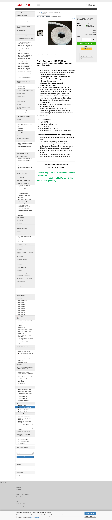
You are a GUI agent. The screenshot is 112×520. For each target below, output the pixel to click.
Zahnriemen (20, 403)
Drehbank (18, 98)
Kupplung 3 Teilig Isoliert (21, 177)
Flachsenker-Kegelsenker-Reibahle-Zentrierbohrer (24, 108)
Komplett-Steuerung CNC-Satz (22, 153)
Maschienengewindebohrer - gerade (25, 329)
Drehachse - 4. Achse (21, 96)
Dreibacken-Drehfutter (21, 101)
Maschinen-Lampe (20, 225)
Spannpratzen (20, 293)
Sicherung (18, 283)
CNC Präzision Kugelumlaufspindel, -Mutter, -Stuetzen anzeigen (25, 43)
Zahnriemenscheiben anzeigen (24, 416)
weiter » (43, 16)
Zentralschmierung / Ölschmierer (23, 431)
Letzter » (48, 16)
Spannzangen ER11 (21, 304)
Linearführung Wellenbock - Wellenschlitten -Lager (22, 202)
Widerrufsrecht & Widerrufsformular (23, 499)
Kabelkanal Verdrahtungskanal (23, 138)
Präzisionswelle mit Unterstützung (24, 199)
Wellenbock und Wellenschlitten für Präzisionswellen (25, 211)
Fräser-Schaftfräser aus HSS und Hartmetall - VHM (23, 435)
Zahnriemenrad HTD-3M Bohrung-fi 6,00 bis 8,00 (25, 425)
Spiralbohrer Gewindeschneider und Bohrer (25, 317)
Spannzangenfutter (21, 314)
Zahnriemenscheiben (21, 413)
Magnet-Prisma (20, 220)
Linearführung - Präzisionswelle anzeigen (24, 186)
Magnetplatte (19, 223)
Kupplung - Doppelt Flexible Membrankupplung (22, 174)
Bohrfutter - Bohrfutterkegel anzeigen (25, 17)
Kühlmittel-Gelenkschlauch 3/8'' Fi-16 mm (25, 161)
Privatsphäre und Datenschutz (22, 503)
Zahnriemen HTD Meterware (24, 407)
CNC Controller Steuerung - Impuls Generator (23, 27)
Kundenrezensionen (52, 55)
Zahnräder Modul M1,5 (23, 398)
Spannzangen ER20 (21, 308)
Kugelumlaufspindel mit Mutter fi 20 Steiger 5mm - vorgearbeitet (25, 56)
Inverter (18, 135)
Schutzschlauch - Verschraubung (23, 275)
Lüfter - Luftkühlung (20, 217)
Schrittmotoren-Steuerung (22, 272)
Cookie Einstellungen (20, 506)
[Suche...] (38, 5)
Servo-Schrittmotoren (21, 281)
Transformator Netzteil (21, 348)
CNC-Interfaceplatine (21, 93)
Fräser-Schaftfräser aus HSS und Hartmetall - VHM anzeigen (24, 439)
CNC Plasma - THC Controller (22, 33)
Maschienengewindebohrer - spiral (24, 331)
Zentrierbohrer (20, 114)
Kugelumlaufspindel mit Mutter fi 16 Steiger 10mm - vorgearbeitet (25, 49)
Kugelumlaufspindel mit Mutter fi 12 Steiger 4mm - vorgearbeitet (25, 69)
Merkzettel (93, 1)
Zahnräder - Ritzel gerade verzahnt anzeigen (25, 394)
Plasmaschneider (20, 256)
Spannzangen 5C (21, 302)
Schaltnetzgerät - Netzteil (22, 362)
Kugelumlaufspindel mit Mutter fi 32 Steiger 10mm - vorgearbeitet (25, 66)
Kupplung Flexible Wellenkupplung (23, 180)
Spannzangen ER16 (21, 306)
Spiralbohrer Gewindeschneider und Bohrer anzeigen (25, 321)
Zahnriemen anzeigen (22, 405)
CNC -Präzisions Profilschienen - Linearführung (24, 189)
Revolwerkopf (19, 264)
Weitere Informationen (90, 516)
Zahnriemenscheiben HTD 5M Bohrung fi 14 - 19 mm (26, 428)
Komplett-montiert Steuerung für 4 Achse (24, 150)
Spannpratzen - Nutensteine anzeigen (25, 289)
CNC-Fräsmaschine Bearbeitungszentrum (25, 90)
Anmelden (24, 456)
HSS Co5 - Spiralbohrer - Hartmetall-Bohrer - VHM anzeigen (26, 339)
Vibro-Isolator (19, 364)
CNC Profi (73, 18)
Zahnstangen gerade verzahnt (23, 400)
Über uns (24, 9)
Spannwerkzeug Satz (21, 295)
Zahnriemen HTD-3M (23, 409)
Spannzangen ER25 (21, 310)
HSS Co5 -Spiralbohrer (23, 343)
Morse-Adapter (20, 128)
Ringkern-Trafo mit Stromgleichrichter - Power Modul (25, 359)
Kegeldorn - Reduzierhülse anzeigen (26, 21)
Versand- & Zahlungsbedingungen (23, 496)
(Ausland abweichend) (90, 26)
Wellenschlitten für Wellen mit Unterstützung (23, 214)
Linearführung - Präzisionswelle (23, 183)
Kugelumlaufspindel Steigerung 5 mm (25, 73)
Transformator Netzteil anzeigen (24, 351)
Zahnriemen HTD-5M (23, 411)
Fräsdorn (19, 126)
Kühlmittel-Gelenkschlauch (22, 156)
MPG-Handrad (19, 249)
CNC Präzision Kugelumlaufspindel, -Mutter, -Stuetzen (25, 39)
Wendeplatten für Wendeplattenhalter (22, 384)
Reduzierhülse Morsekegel (24, 23)
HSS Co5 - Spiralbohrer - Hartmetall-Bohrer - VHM (25, 336)
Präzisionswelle (21, 197)
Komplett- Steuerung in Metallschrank (24, 141)
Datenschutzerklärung (34, 517)
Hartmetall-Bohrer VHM (23, 341)
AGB (17, 501)
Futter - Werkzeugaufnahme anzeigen (25, 124)
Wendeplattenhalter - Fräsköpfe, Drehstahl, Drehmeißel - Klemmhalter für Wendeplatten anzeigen (25, 373)
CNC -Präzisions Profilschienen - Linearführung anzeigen (25, 193)
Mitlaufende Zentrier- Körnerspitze (23, 244)
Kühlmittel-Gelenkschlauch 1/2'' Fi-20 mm (25, 164)
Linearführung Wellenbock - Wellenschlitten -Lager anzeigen (24, 206)
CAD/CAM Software (21, 88)
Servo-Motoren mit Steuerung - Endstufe (24, 278)
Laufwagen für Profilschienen (24, 195)
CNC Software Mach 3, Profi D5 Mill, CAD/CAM (24, 82)
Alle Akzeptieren (90, 513)
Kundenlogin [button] (85, 1)
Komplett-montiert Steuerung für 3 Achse (24, 147)
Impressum (18, 489)
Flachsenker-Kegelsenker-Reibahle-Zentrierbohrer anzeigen (25, 111)
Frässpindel (19, 119)
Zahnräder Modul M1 (23, 396)
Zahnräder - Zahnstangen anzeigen (24, 389)
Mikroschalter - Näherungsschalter (23, 234)
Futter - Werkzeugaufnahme (22, 122)
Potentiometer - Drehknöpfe (22, 259)
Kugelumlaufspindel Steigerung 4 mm (25, 71)
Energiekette (19, 104)
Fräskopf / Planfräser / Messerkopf (23, 116)
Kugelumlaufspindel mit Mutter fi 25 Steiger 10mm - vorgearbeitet (25, 59)
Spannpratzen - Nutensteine (22, 286)
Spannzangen (19, 298)
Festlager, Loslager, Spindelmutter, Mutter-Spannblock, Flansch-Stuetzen (25, 78)
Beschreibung (41, 55)
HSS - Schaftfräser (21, 443)
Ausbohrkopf (19, 12)
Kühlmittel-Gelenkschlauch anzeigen (25, 158)
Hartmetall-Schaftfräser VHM (23, 441)
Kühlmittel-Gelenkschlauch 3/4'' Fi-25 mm (25, 168)
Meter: (78, 36)
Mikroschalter (20, 239)
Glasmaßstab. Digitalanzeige (22, 132)
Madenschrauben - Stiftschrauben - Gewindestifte (24, 419)
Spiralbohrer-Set (21, 333)
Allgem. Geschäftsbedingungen (22, 494)
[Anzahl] (86, 39)
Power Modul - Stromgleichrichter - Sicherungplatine (25, 354)
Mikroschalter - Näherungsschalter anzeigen (24, 237)
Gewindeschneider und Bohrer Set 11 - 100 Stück (25, 324)
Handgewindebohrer (21, 327)
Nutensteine (20, 291)
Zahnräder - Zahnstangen (21, 387)
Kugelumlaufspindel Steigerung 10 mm (25, 75)
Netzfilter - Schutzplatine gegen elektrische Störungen (25, 253)
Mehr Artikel (19, 476)
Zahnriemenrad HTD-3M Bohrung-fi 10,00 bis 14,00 (24, 422)
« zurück (39, 16)
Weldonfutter (20, 130)
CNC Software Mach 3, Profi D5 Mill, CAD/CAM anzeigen (25, 85)
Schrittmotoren (19, 270)
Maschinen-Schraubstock (22, 228)
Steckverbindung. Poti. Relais (22, 346)
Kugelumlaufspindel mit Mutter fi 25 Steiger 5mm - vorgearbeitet (25, 62)
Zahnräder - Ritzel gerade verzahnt (24, 391)
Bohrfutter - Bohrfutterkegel (22, 15)
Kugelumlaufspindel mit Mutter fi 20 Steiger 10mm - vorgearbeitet (25, 53)
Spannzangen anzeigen (22, 300)
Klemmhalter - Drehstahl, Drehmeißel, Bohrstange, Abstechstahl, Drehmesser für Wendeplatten (25, 380)
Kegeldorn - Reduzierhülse (23, 19)
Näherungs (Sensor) (21, 241)
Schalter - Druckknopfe (21, 267)
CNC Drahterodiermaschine (22, 30)
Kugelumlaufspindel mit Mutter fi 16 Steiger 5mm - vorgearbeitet (25, 46)
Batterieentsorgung (20, 492)
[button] (79, 1)
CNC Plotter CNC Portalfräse (22, 35)
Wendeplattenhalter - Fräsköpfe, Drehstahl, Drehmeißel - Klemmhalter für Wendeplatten (25, 368)
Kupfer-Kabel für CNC (21, 170)
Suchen (18, 9)
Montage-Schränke (20, 246)
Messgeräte (19, 231)
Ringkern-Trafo (20, 356)
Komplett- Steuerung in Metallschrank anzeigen (25, 144)
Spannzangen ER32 (21, 312)
